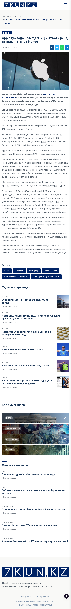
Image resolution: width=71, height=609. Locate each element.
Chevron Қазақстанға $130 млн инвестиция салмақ (29, 525)
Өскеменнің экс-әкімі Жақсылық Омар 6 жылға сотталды (33, 509)
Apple (6, 271)
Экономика (7, 522)
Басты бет (7, 16)
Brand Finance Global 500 (16, 277)
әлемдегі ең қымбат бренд (46, 277)
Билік (4, 471)
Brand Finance (50, 271)
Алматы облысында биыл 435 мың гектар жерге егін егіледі (35, 541)
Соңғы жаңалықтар (15, 465)
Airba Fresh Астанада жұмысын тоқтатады (25, 365)
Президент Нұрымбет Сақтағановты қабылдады (28, 474)
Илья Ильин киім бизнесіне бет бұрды (22, 349)
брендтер (33, 271)
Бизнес (18, 16)
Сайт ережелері (42, 596)
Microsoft (19, 271)
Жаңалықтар (8, 506)
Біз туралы (26, 596)
